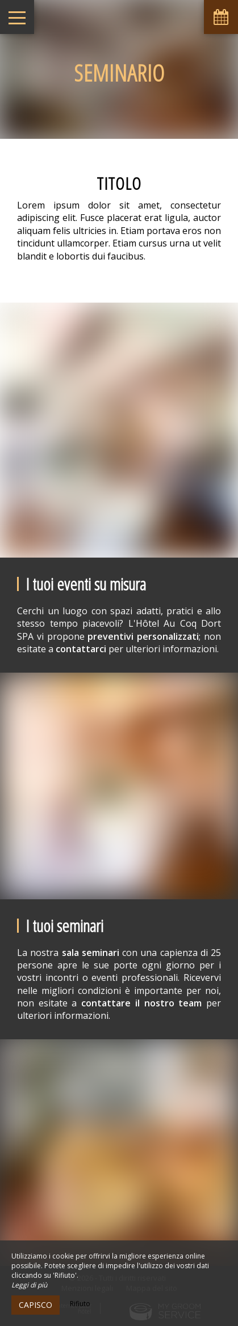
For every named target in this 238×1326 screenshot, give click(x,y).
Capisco (35, 1304)
